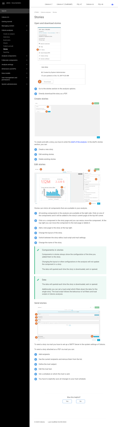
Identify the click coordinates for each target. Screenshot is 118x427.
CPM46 (36, 12)
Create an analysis (9, 34)
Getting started (7, 21)
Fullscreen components (15, 60)
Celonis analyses (15, 30)
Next (103, 410)
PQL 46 (100, 4)
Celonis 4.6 (5, 17)
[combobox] (15, 11)
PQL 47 (79, 4)
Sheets (5, 43)
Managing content (15, 26)
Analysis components (15, 56)
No (81, 401)
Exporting (6, 52)
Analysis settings (15, 64)
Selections (6, 37)
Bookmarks (6, 40)
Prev (37, 410)
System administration (15, 84)
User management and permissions (15, 78)
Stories (5, 49)
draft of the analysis (79, 142)
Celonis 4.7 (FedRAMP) (64, 4)
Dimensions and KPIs (15, 69)
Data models (15, 73)
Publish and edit (8, 46)
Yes (67, 401)
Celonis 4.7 (48, 4)
